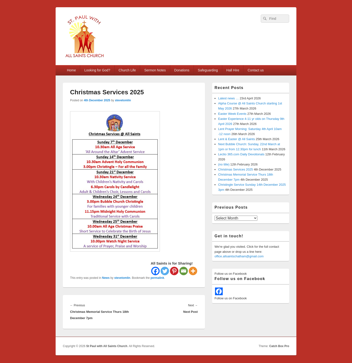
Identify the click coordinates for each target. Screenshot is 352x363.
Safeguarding (208, 70)
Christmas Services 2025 (235, 169)
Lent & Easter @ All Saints (236, 139)
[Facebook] (155, 271)
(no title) (223, 164)
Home (71, 70)
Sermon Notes (155, 70)
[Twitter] (165, 271)
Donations (181, 70)
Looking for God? (97, 70)
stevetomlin (123, 100)
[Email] (183, 271)
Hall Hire (232, 70)
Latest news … (228, 98)
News (106, 278)
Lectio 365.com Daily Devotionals (241, 154)
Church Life (127, 70)
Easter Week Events (232, 114)
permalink (157, 278)
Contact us (256, 70)
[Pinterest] (174, 271)
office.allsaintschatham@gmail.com (239, 256)
